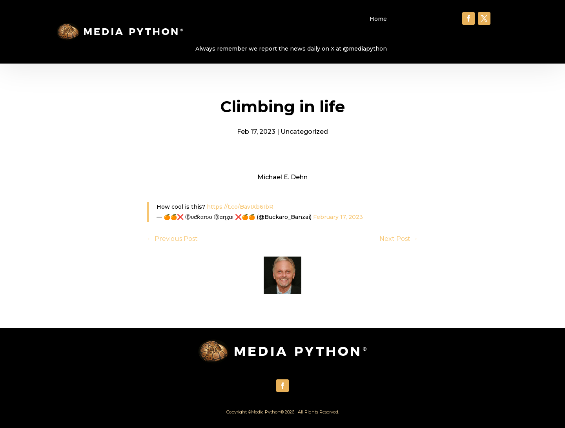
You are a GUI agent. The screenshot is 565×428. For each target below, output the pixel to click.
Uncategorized (304, 131)
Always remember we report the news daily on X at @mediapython (291, 48)
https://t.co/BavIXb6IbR (240, 206)
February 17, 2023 (338, 216)
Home (378, 18)
